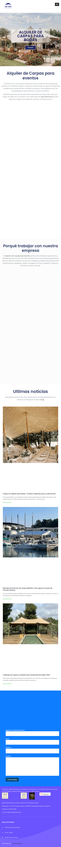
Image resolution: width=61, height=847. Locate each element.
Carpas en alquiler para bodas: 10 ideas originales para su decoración (29, 494)
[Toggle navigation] (57, 4)
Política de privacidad (12, 827)
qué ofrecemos (47, 97)
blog (42, 400)
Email (32, 741)
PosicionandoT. (17, 843)
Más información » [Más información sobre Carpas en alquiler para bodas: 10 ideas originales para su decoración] (7, 502)
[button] (2, 39)
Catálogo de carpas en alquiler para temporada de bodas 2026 (26, 675)
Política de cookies (11, 837)
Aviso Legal (9, 832)
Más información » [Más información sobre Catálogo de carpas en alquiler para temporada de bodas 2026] (7, 683)
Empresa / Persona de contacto (32, 732)
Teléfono (32, 750)
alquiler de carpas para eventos (17, 256)
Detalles (32, 765)
